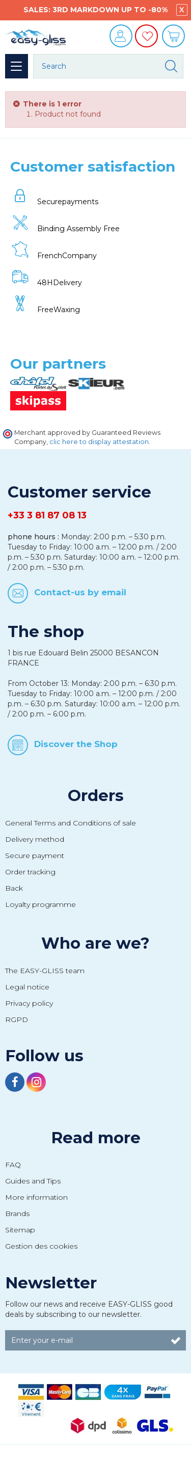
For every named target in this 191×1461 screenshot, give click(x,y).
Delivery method (34, 839)
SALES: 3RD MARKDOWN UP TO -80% (95, 9)
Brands (17, 1213)
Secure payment (34, 855)
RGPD (16, 1019)
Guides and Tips (33, 1181)
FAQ (13, 1164)
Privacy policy (29, 1003)
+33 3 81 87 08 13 (47, 515)
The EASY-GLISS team (45, 970)
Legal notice (27, 986)
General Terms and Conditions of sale (70, 823)
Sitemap (20, 1229)
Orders (96, 795)
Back (14, 888)
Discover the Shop (76, 744)
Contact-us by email (80, 592)
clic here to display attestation (99, 442)
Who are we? (95, 943)
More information (36, 1197)
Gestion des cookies (41, 1246)
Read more (96, 1137)
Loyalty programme (40, 904)
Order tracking (30, 871)
